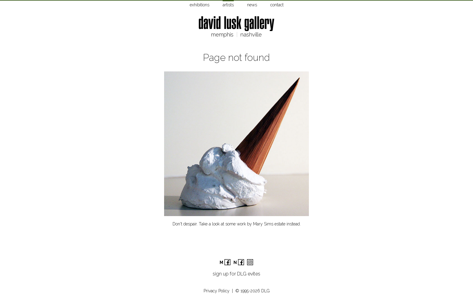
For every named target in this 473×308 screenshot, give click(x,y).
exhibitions (199, 4)
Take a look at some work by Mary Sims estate (242, 224)
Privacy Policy (217, 290)
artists (228, 4)
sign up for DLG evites (236, 274)
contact (277, 4)
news (252, 4)
